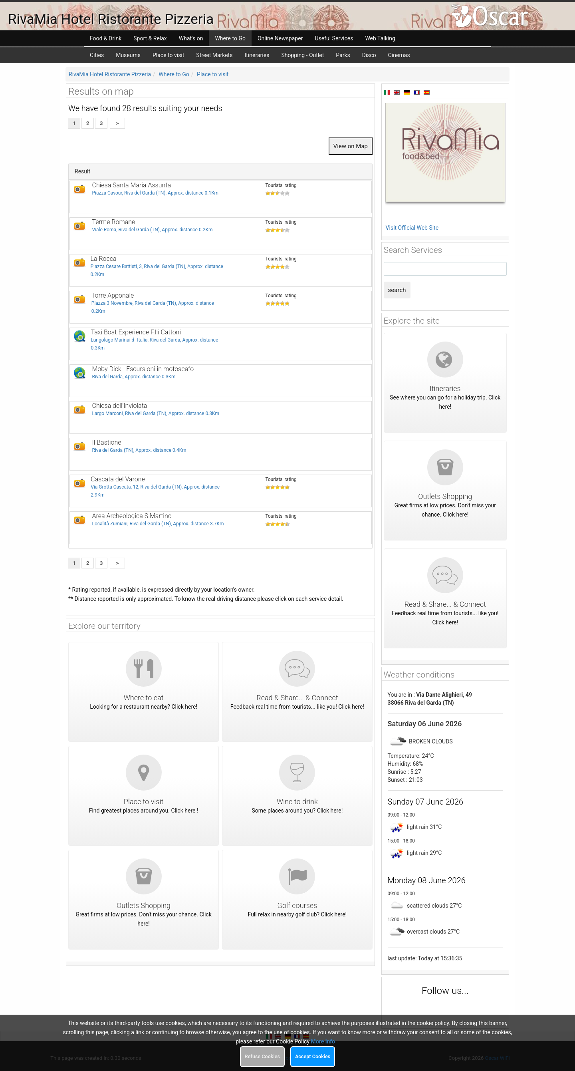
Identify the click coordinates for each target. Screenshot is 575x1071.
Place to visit (168, 55)
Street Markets (214, 55)
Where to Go (174, 74)
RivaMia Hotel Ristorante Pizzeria (110, 74)
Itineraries (257, 55)
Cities (97, 55)
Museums (128, 55)
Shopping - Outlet (302, 55)
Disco (369, 55)
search (397, 290)
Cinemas (399, 55)
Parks (343, 55)
